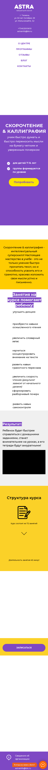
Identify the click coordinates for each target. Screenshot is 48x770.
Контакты (24, 66)
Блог (24, 60)
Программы (24, 49)
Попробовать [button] (24, 182)
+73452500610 (24, 28)
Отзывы (24, 55)
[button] (24, 648)
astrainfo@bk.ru (24, 31)
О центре (24, 43)
